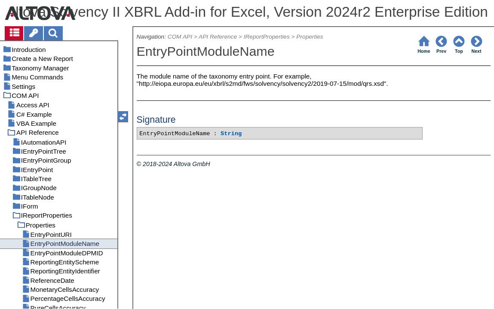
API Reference (218, 36)
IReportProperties (267, 36)
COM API (180, 36)
